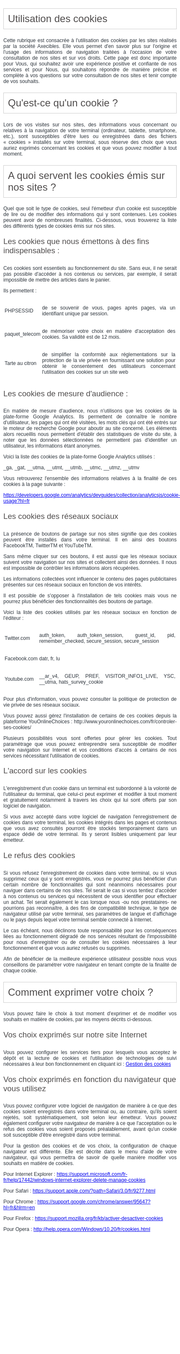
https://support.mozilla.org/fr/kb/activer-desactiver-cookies (99, 1218)
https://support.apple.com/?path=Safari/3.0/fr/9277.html (94, 1191)
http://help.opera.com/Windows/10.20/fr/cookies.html (91, 1229)
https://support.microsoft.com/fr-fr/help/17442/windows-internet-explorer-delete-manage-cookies (74, 1177)
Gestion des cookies (148, 1064)
